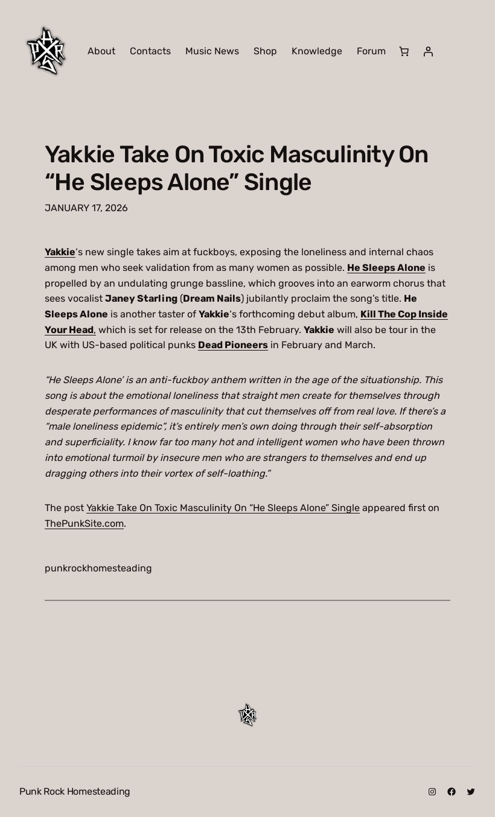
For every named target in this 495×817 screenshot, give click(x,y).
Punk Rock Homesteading (74, 791)
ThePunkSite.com (84, 523)
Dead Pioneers (233, 345)
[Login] (428, 51)
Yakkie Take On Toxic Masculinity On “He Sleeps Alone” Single (237, 168)
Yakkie (60, 252)
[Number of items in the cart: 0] (404, 51)
